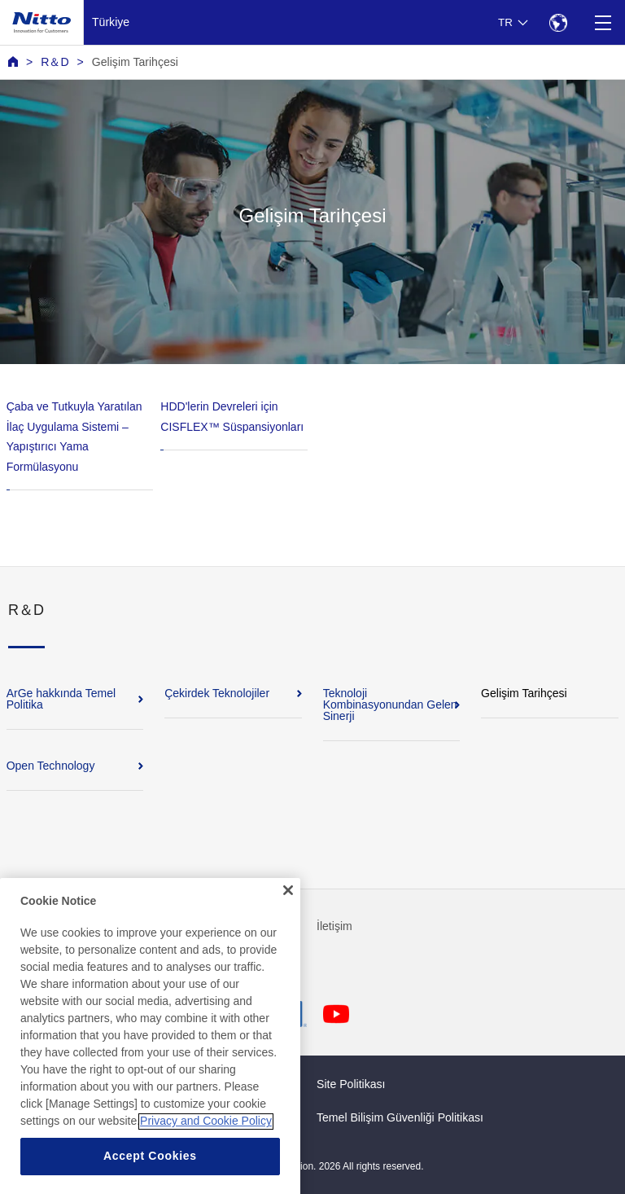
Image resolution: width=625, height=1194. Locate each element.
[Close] (288, 918)
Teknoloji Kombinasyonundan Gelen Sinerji (390, 704)
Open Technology (51, 765)
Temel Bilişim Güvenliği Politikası (400, 1117)
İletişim (334, 926)
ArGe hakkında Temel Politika (61, 699)
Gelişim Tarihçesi (135, 61)
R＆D (54, 61)
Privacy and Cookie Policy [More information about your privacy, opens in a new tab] (206, 1149)
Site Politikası (351, 1084)
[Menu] (602, 22)
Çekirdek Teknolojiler (216, 693)
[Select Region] (557, 22)
